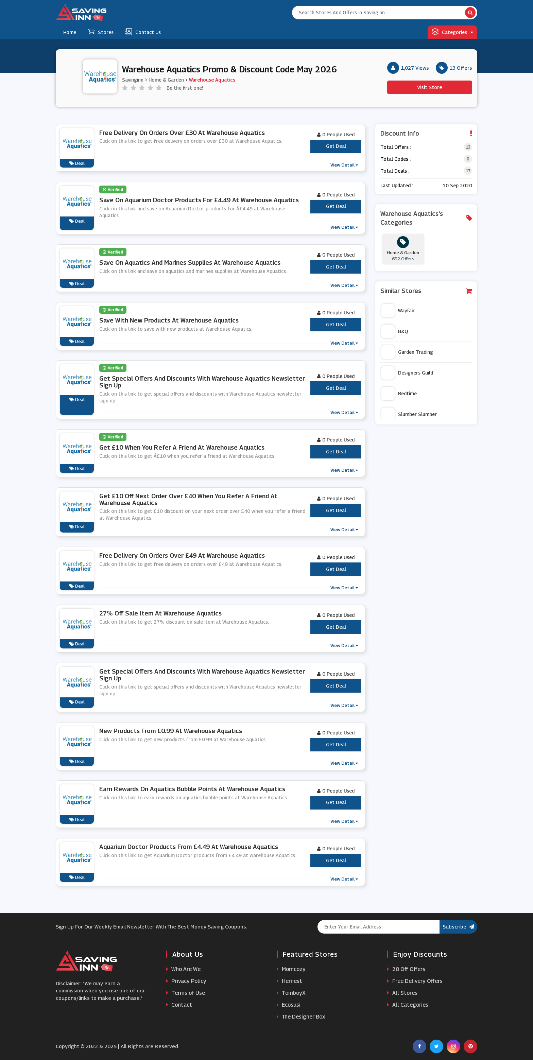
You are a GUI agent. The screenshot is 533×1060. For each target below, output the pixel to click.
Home (69, 32)
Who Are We (183, 969)
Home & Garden (166, 79)
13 (468, 147)
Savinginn (132, 79)
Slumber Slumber (409, 414)
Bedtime (399, 393)
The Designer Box (301, 1016)
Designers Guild (407, 373)
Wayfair (398, 310)
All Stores (402, 993)
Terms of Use (185, 993)
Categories (452, 31)
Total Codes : (395, 159)
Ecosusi (288, 1005)
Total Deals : (394, 171)
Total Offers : (395, 147)
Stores (101, 31)
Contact (179, 1005)
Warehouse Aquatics (212, 79)
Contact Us (143, 31)
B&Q (394, 331)
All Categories (407, 1005)
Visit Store (429, 87)
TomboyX (291, 993)
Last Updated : (396, 185)
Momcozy (291, 969)
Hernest (289, 981)
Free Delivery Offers (415, 981)
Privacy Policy (186, 981)
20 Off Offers (406, 969)
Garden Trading (407, 352)
